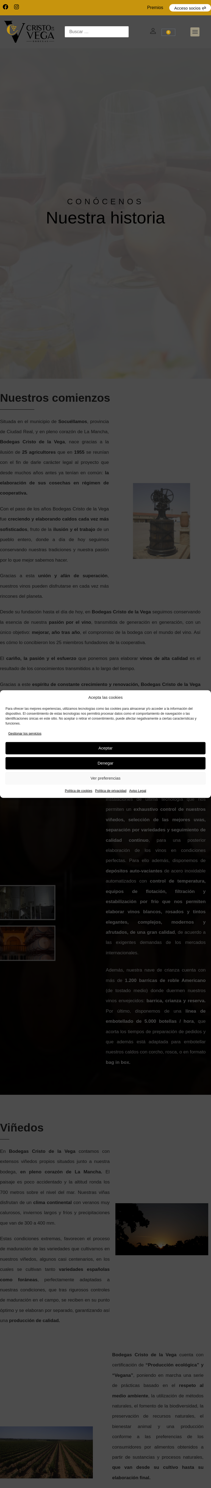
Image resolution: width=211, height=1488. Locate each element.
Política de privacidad (110, 790)
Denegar (105, 763)
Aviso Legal (137, 790)
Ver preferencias (105, 778)
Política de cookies (78, 790)
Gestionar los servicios (24, 733)
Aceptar (105, 748)
